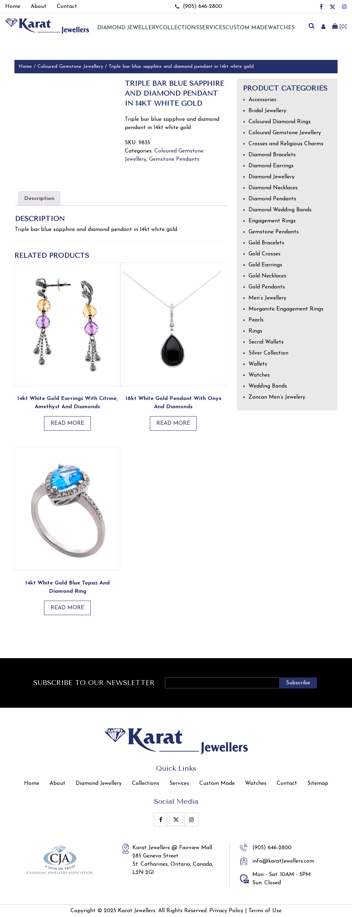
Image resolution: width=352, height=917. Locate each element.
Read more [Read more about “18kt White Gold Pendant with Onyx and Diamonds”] (173, 423)
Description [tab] (39, 198)
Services (212, 28)
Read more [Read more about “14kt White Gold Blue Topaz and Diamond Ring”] (67, 608)
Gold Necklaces (267, 276)
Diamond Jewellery (272, 177)
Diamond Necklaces (273, 188)
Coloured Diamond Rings (280, 122)
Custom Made (247, 28)
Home (25, 66)
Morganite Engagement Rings (286, 309)
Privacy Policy (226, 911)
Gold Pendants (267, 287)
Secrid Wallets (266, 342)
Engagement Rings (272, 221)
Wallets (258, 364)
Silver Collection (268, 353)
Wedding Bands (268, 386)
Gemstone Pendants (174, 159)
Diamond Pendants (272, 199)
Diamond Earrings (271, 166)
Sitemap (317, 783)
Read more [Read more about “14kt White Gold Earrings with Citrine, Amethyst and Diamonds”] (67, 423)
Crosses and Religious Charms (286, 144)
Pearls (256, 320)
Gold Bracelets (266, 243)
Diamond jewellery (128, 28)
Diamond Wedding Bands (280, 210)
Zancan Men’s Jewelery (277, 397)
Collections (179, 28)
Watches (281, 28)
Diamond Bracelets (272, 155)
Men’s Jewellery (267, 298)
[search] (311, 26)
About (57, 783)
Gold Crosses (264, 254)
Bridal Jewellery (267, 111)
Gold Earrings (265, 265)
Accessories (262, 100)
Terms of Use (265, 911)
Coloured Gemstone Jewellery (70, 66)
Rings (255, 331)
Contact (287, 783)
